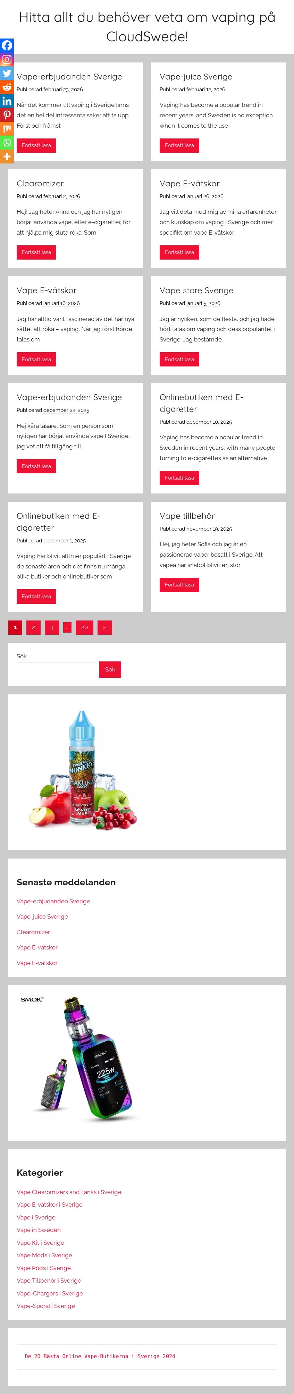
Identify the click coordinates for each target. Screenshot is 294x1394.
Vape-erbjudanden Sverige (69, 76)
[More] (7, 156)
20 (84, 627)
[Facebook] (7, 45)
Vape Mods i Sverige (44, 1255)
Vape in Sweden (39, 1229)
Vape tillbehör (187, 515)
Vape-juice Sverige (196, 76)
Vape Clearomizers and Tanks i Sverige (69, 1192)
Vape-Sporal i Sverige (46, 1305)
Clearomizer (40, 183)
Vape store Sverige (197, 290)
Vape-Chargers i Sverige (50, 1293)
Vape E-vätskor (190, 183)
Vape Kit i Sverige (40, 1242)
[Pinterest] (7, 115)
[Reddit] (7, 87)
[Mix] (7, 129)
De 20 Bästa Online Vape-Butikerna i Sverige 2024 (100, 1356)
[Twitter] (7, 73)
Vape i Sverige (36, 1217)
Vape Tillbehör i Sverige (49, 1280)
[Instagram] (7, 59)
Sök (22, 656)
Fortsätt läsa (36, 145)
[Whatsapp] (7, 143)
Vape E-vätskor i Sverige (50, 1204)
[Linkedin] (7, 101)
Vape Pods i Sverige (44, 1268)
